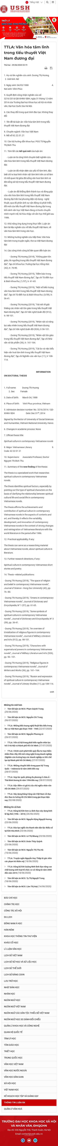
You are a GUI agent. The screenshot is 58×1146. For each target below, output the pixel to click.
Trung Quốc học (13, 1057)
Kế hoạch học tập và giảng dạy (21, 1096)
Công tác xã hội (13, 910)
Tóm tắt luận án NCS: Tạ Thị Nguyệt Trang (25, 878)
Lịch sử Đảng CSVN (14, 974)
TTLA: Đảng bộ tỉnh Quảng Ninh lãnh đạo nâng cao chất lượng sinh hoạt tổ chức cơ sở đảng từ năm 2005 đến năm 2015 (28, 870)
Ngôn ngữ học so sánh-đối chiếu (22, 1019)
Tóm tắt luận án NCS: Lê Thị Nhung (22, 836)
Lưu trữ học (11, 981)
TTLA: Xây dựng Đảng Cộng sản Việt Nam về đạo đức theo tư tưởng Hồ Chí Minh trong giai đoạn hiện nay (28, 797)
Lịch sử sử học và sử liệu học (20, 962)
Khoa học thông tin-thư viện (20, 936)
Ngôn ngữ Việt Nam (15, 1006)
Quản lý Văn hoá (13, 1109)
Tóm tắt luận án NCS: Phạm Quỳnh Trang (25, 709)
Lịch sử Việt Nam (13, 955)
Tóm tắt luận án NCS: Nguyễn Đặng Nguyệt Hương (29, 819)
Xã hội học (10, 1083)
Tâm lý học (10, 1038)
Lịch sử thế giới (12, 968)
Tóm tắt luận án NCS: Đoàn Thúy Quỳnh (24, 841)
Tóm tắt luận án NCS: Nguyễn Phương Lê (25, 734)
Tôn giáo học (11, 1045)
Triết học (9, 1051)
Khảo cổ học (11, 942)
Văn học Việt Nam (13, 1064)
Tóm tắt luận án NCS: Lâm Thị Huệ (22, 886)
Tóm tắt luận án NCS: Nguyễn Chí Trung (25, 717)
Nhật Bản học (11, 987)
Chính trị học (11, 904)
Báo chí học (10, 898)
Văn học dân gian (14, 1077)
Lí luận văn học (12, 949)
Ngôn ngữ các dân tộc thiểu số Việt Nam (26, 1013)
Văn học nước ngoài (15, 1070)
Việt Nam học (11, 1089)
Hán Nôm (9, 930)
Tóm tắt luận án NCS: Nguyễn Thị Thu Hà (25, 850)
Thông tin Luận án (14, 1102)
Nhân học (9, 993)
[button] (32, 2)
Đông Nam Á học (13, 923)
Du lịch (8, 917)
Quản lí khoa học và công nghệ (21, 1025)
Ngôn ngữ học (12, 1000)
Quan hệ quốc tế (13, 1032)
